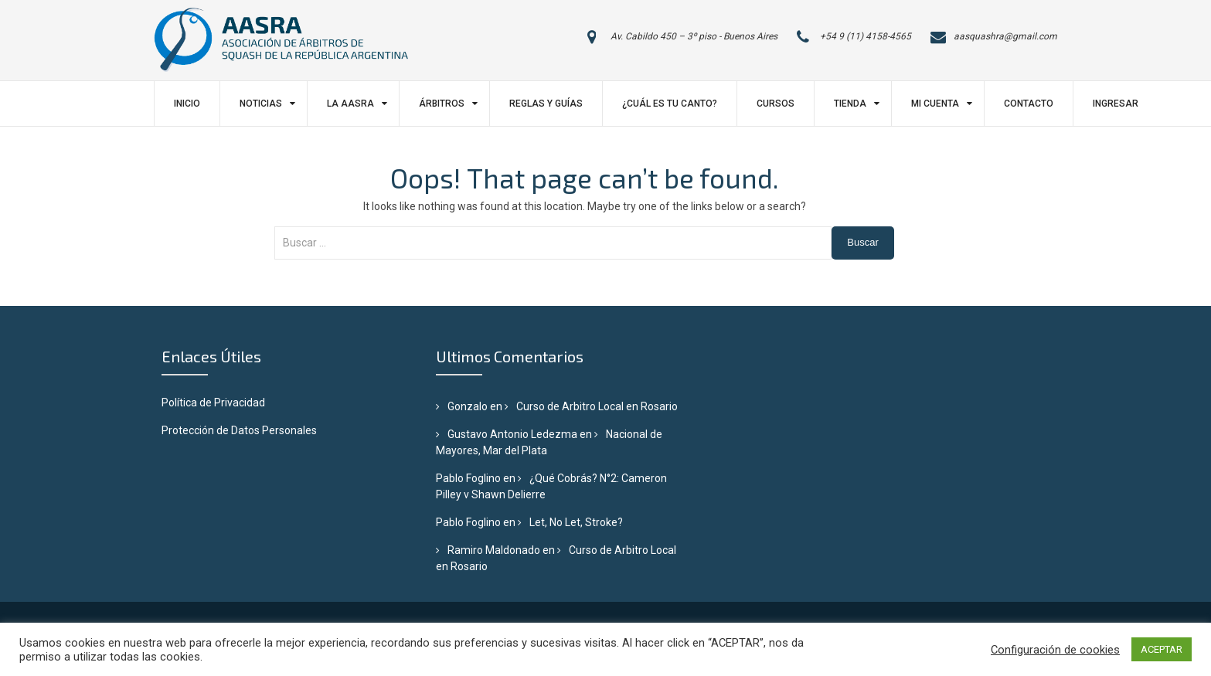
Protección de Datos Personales (239, 430)
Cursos (775, 103)
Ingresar (1115, 103)
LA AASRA (350, 103)
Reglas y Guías (546, 103)
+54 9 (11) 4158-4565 (865, 36)
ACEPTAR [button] (1161, 649)
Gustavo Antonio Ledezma (512, 434)
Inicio (187, 103)
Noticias (261, 103)
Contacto (1028, 103)
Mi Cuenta (935, 103)
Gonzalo (467, 406)
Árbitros (441, 103)
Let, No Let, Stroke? (576, 522)
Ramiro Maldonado (493, 550)
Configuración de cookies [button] (1055, 650)
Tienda (850, 103)
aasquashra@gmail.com (1005, 36)
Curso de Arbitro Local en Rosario (597, 406)
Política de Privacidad (213, 402)
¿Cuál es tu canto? (669, 103)
